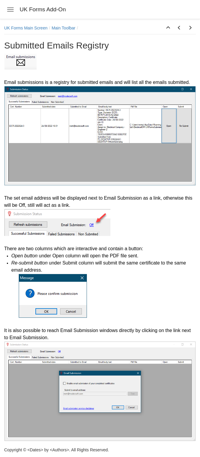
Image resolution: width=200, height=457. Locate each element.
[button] (168, 28)
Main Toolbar (63, 28)
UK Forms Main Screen (25, 28)
